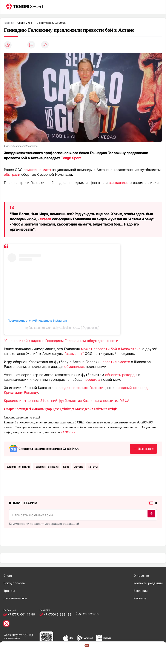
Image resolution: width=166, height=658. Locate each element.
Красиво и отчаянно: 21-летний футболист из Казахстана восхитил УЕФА (66, 400)
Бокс (66, 466)
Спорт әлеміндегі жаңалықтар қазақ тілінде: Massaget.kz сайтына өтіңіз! (61, 409)
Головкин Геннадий (18, 466)
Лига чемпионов (15, 598)
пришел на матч (37, 170)
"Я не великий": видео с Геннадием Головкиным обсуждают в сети (61, 340)
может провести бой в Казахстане (110, 349)
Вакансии (141, 590)
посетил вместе (116, 362)
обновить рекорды (121, 375)
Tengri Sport (71, 158)
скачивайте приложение (12, 640)
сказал (45, 219)
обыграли (12, 174)
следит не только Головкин (81, 387)
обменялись (74, 366)
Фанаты (93, 466)
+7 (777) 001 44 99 (20, 614)
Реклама (140, 598)
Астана (78, 466)
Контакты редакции (148, 583)
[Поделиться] (45, 45)
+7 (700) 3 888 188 (57, 614)
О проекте (141, 575)
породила (92, 379)
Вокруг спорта (14, 583)
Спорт (7, 575)
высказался (119, 182)
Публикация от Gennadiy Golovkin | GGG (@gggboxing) (62, 327)
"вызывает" (74, 353)
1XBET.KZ (68, 432)
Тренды (9, 590)
